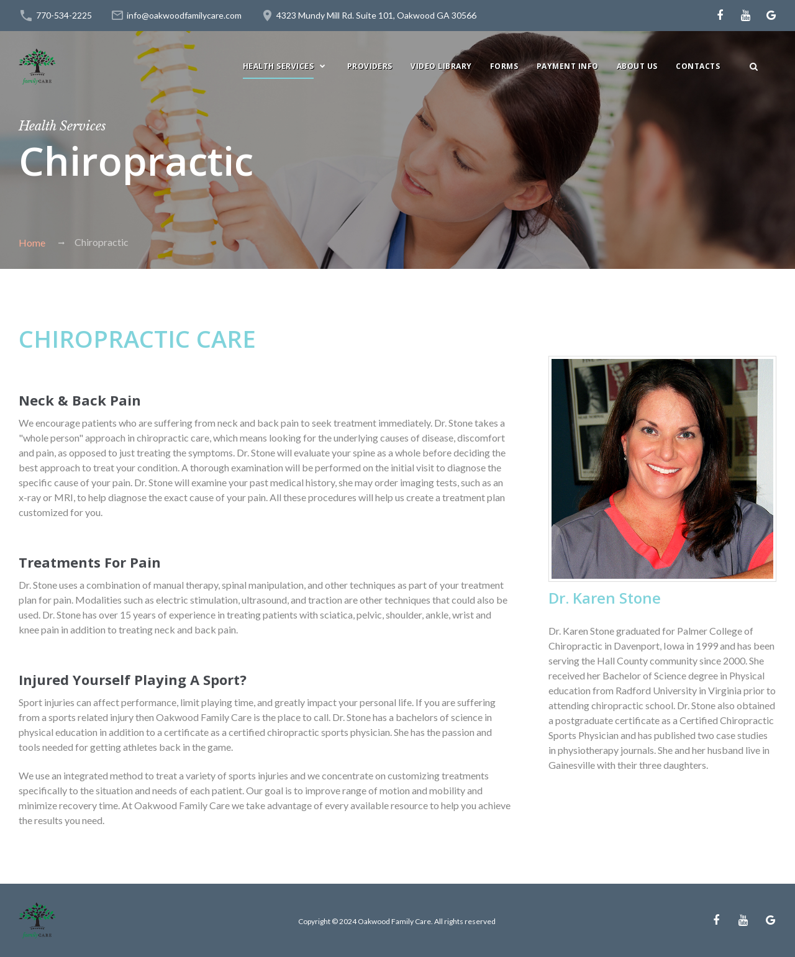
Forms (504, 66)
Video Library (441, 66)
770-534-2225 (64, 15)
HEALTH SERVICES (278, 66)
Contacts (698, 66)
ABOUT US (637, 66)
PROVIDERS (370, 66)
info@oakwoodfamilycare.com (184, 15)
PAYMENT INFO (568, 66)
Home (32, 242)
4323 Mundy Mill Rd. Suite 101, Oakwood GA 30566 (376, 15)
